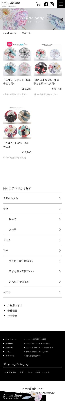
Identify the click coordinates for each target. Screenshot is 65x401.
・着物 (20, 372)
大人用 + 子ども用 (19, 281)
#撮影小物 (15, 94)
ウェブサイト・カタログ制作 (38, 343)
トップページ (11, 339)
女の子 (12, 229)
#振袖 (23, 158)
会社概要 (12, 310)
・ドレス (29, 372)
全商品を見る (10, 198)
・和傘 (37, 372)
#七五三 (24, 94)
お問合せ (12, 315)
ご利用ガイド (14, 305)
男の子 (12, 219)
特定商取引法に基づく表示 (37, 352)
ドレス (7, 240)
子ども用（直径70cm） (22, 271)
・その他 (45, 372)
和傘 (5, 250)
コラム (8, 352)
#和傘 (6, 94)
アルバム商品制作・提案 (36, 339)
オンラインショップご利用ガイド (39, 347)
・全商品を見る (9, 372)
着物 (5, 208)
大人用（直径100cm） (21, 261)
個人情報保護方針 (33, 356)
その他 (7, 292)
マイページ (10, 356)
